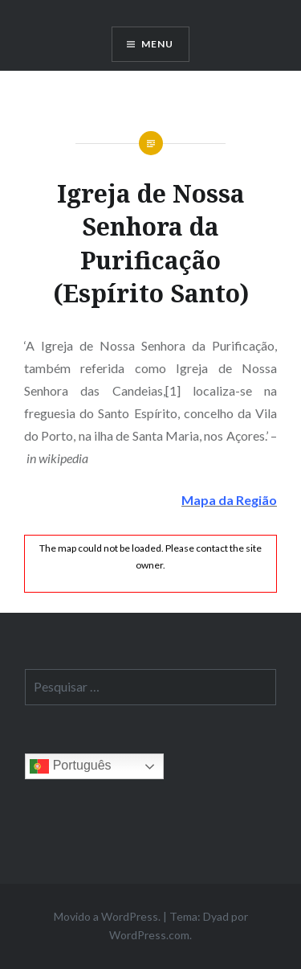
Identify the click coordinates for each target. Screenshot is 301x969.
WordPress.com (149, 935)
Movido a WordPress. (107, 916)
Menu (157, 44)
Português (70, 766)
